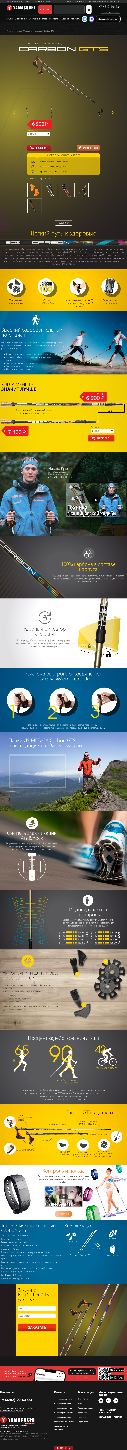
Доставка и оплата (38, 18)
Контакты (75, 18)
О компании (21, 18)
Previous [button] (14, 112)
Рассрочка (54, 18)
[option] (27, 112)
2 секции (32, 134)
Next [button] (112, 112)
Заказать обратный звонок (110, 13)
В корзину (103, 438)
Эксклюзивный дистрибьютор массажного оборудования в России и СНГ (93, 1)
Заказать (37, 1328)
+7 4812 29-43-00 (109, 8)
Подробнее (63, 1214)
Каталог (81, 1403)
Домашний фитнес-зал (108, 19)
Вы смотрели (64, 1448)
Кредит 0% (82, 1413)
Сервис (65, 18)
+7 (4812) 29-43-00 (16, 1400)
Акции (9, 18)
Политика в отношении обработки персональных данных (18, 1409)
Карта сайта (83, 1422)
